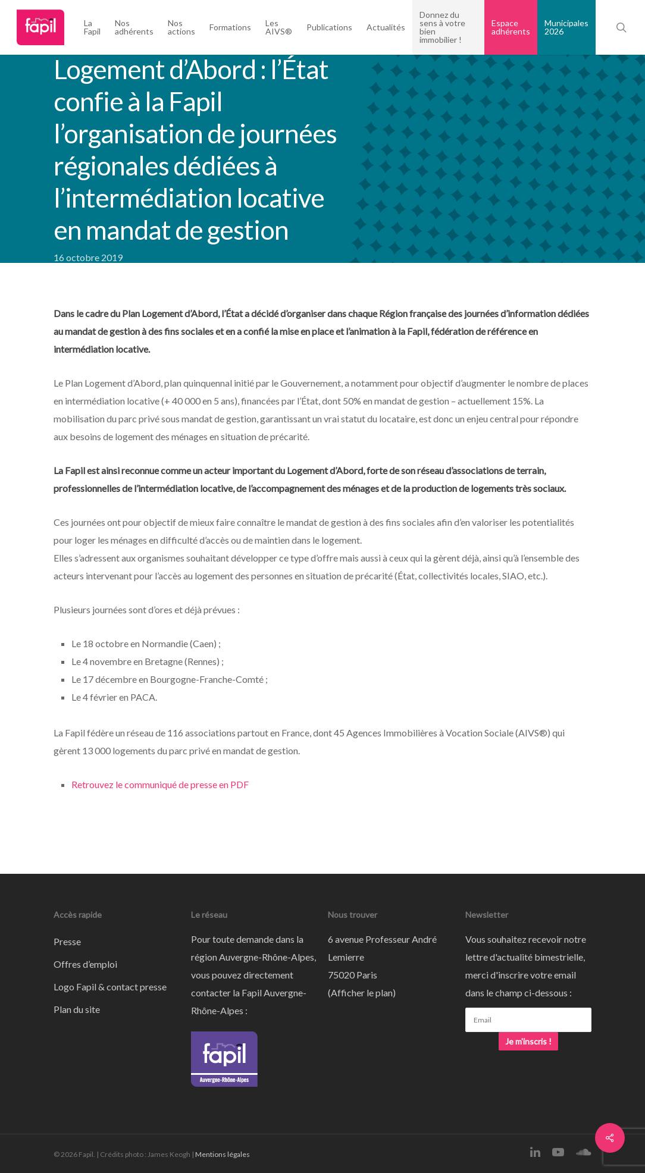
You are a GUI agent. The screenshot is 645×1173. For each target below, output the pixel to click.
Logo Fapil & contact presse (110, 986)
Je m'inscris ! (528, 1041)
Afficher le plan (362, 992)
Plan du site (77, 1009)
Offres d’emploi (85, 964)
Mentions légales (222, 1154)
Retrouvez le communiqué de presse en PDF (160, 784)
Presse (67, 941)
